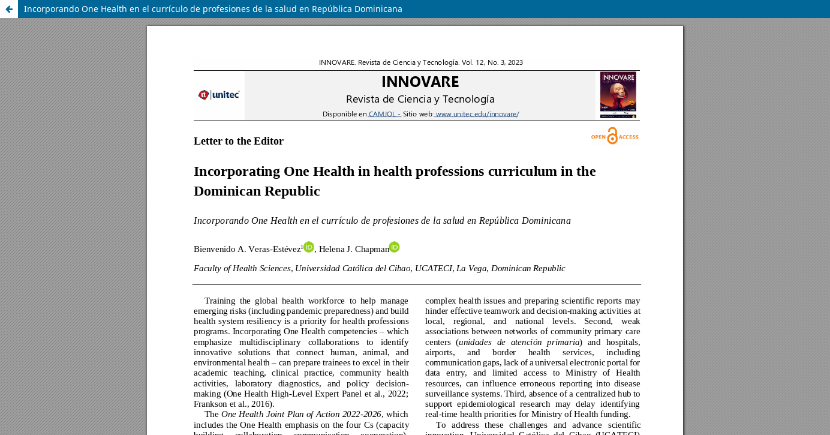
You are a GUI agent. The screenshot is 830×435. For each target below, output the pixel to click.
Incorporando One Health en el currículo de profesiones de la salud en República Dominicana (213, 8)
